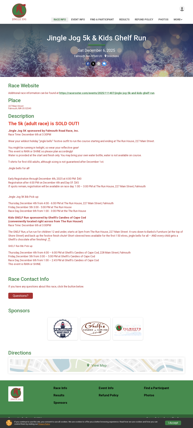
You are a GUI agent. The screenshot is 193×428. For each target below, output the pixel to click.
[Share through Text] (104, 64)
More (177, 19)
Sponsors (60, 407)
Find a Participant (102, 19)
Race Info (60, 19)
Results (124, 19)
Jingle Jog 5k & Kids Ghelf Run (96, 38)
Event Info (78, 19)
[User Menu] (182, 9)
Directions (113, 56)
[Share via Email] (98, 64)
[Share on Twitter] (93, 64)
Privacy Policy (44, 424)
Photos (163, 19)
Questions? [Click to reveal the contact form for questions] (20, 300)
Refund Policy (144, 19)
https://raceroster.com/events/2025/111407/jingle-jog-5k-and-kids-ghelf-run (106, 97)
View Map (97, 369)
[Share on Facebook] (88, 64)
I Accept (173, 422)
